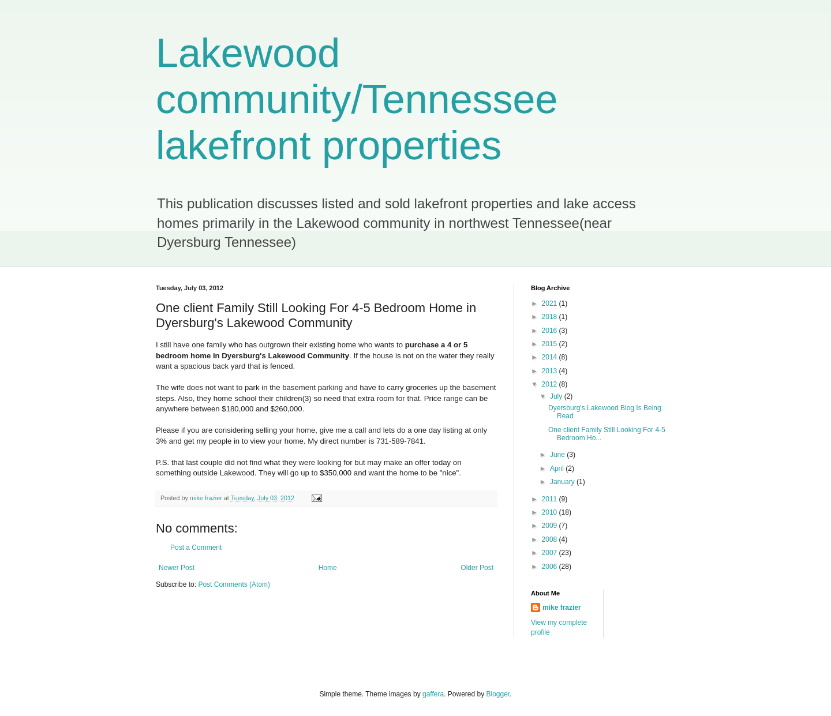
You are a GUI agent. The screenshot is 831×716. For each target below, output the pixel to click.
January (563, 482)
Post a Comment (196, 547)
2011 (550, 499)
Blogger (498, 694)
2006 (550, 567)
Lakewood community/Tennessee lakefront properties (356, 99)
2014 (550, 357)
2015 (550, 344)
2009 (550, 526)
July (557, 396)
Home (328, 568)
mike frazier (561, 607)
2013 (550, 371)
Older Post (477, 568)
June (558, 455)
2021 (550, 303)
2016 (550, 331)
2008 (550, 539)
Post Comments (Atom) (234, 584)
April (558, 468)
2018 (550, 317)
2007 (550, 553)
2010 (550, 512)
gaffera (433, 694)
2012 (550, 384)
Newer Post (176, 568)
